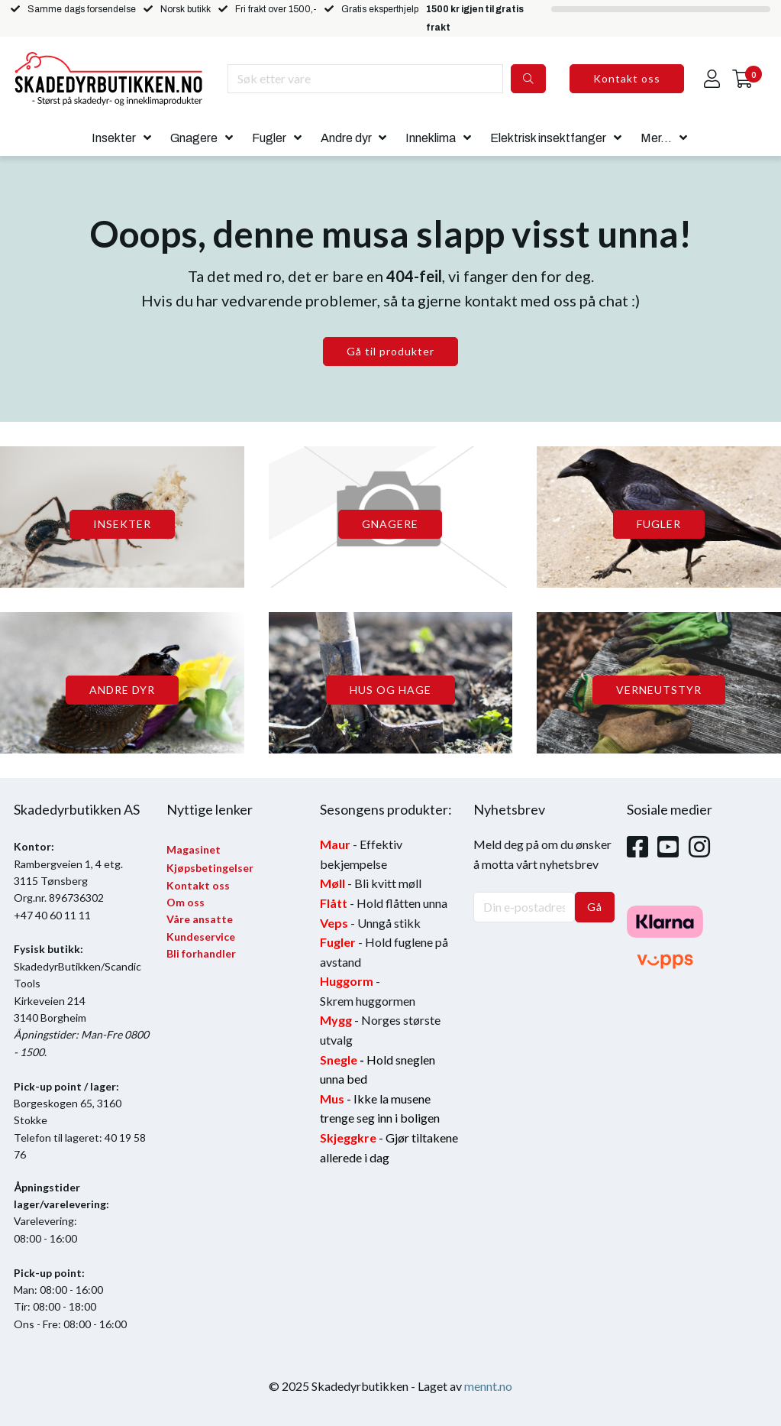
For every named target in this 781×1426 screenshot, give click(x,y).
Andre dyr (346, 137)
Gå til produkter (390, 351)
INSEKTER (122, 523)
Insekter (114, 137)
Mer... (656, 137)
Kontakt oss (626, 78)
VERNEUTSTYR (659, 689)
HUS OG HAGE (390, 689)
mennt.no (488, 1386)
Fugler (269, 137)
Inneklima (430, 137)
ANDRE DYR (122, 689)
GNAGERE (390, 523)
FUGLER (659, 523)
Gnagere (194, 137)
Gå (594, 906)
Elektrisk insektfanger (548, 137)
